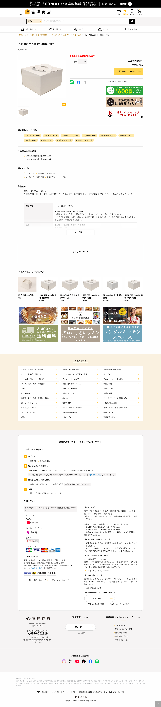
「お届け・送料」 (95, 475)
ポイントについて (60, 471)
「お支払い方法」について (58, 580)
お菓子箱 (66, 35)
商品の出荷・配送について (117, 82)
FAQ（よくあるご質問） (123, 629)
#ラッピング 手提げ (70, 136)
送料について (45, 471)
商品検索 (45, 692)
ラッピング (56, 35)
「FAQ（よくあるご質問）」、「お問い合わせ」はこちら (106, 604)
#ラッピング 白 (126, 136)
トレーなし (61, 177)
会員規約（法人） (120, 636)
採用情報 (121, 692)
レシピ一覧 (55, 692)
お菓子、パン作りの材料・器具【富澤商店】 (33, 35)
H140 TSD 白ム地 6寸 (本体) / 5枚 (37, 159)
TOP (38, 692)
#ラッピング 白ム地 (84, 140)
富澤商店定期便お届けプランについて (84, 471)
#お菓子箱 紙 (31, 140)
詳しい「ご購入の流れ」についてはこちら (45, 493)
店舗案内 (112, 692)
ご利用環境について (92, 588)
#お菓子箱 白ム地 (64, 140)
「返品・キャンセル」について (96, 571)
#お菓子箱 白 (46, 140)
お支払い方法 (57, 484)
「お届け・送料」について (35, 580)
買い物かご (33, 471)
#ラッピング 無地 (33, 136)
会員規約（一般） (120, 633)
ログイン (32, 461)
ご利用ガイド (119, 625)
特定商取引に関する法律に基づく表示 (93, 692)
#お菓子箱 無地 (89, 136)
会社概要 (80, 633)
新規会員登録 (44, 461)
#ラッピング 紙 (51, 136)
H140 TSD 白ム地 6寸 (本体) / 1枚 (37, 156)
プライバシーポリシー (122, 640)
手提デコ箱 (77, 35)
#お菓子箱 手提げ (108, 136)
